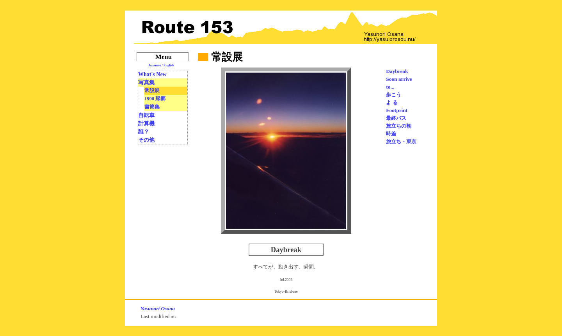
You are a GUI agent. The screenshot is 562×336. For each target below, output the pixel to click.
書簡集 (152, 107)
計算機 (146, 123)
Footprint (396, 110)
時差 (391, 134)
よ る (391, 102)
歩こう (393, 95)
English (169, 65)
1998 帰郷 (154, 98)
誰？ (143, 132)
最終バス (396, 118)
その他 (146, 140)
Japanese (154, 65)
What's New (152, 74)
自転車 (146, 115)
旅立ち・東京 (401, 141)
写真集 (146, 82)
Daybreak (397, 71)
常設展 (152, 90)
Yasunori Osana (157, 308)
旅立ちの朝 (398, 126)
